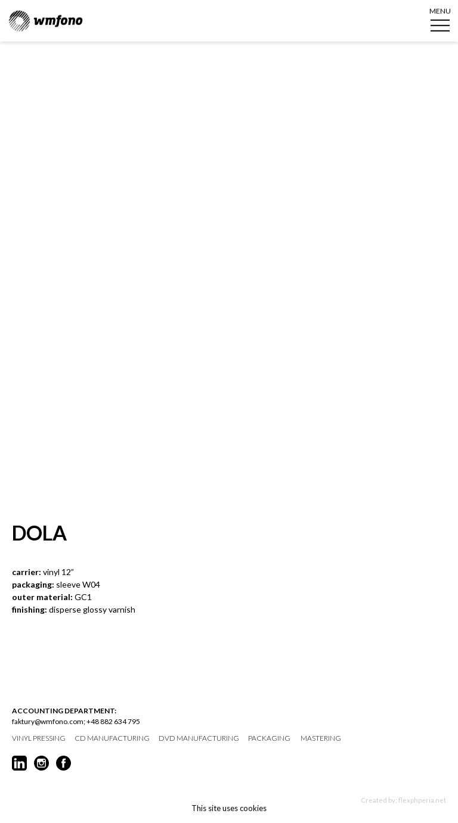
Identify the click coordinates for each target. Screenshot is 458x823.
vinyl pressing (39, 738)
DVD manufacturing (199, 738)
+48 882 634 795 (113, 721)
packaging (269, 738)
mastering (321, 738)
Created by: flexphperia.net (403, 800)
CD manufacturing (112, 738)
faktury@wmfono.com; (48, 721)
